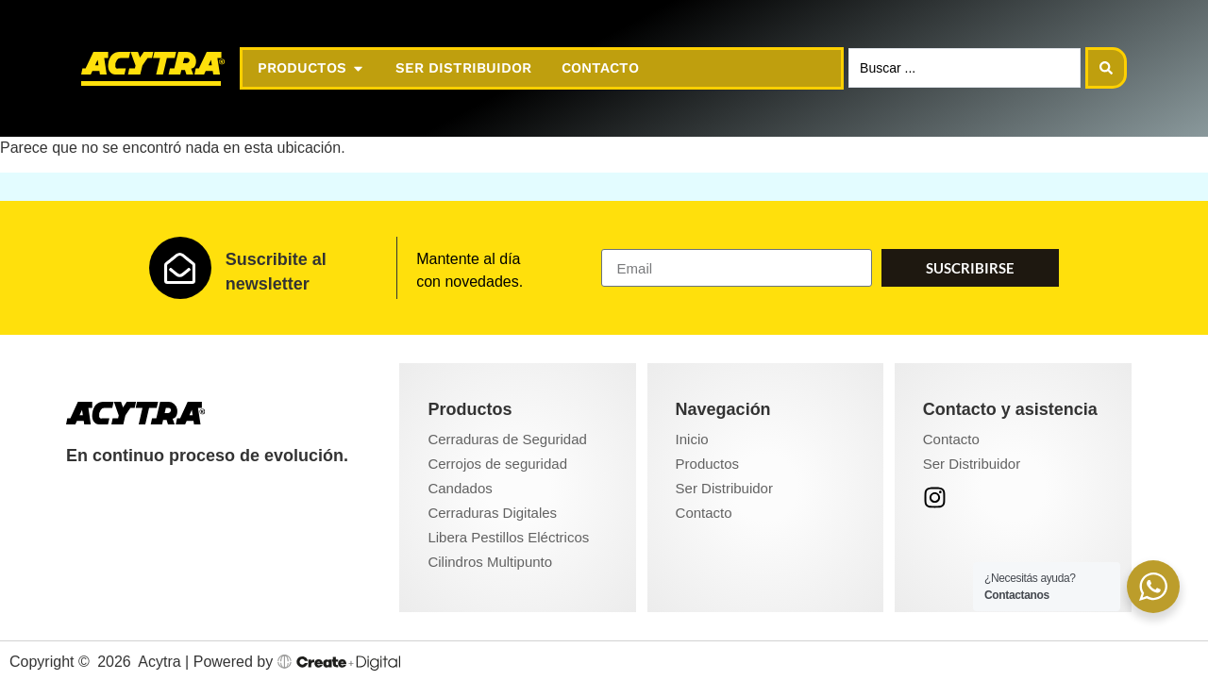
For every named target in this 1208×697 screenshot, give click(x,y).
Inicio (692, 439)
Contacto (704, 513)
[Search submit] (1106, 68)
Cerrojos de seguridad (497, 464)
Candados (460, 488)
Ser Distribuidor (724, 488)
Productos (708, 464)
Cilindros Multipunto (490, 562)
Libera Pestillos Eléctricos (508, 537)
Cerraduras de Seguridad (507, 439)
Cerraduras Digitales (492, 513)
